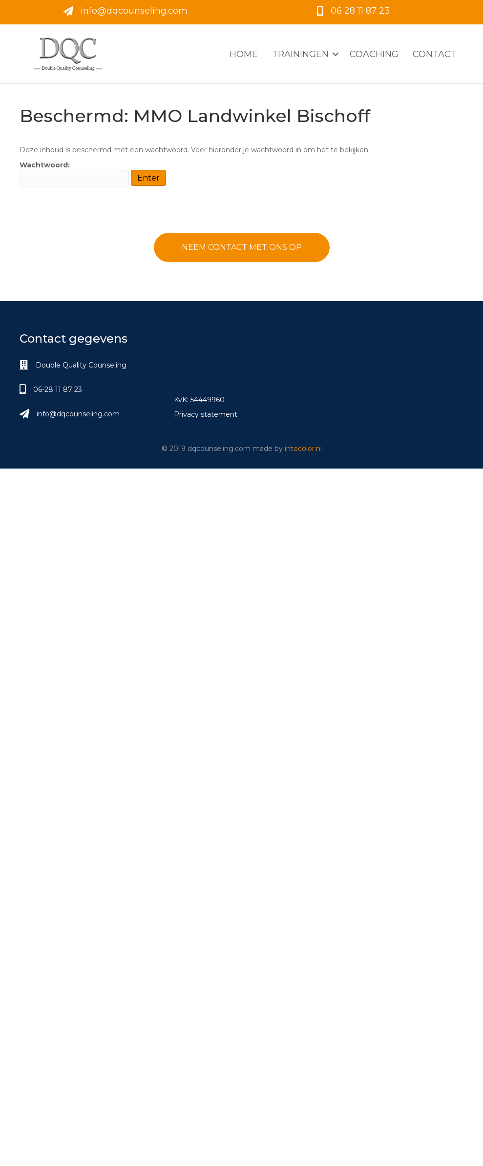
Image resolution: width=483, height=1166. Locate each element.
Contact (435, 54)
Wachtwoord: (74, 173)
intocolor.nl (303, 448)
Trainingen (300, 54)
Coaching (374, 54)
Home (244, 54)
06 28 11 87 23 (360, 10)
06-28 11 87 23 (57, 389)
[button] (335, 54)
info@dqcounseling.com (134, 10)
